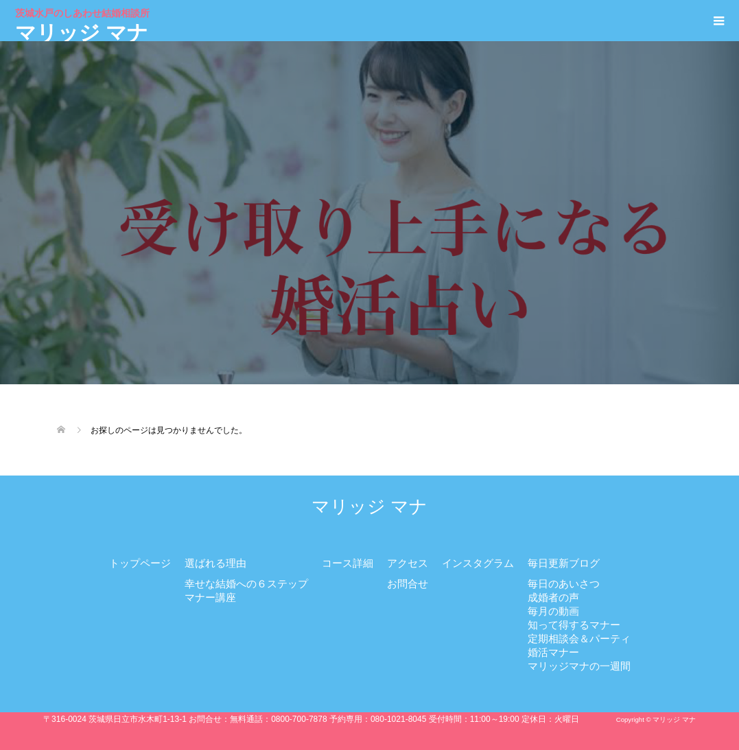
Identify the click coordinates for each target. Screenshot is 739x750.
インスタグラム (478, 563)
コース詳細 (347, 563)
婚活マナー (553, 652)
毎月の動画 (553, 611)
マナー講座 (210, 597)
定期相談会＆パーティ (579, 638)
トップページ (140, 563)
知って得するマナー (574, 625)
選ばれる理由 (215, 563)
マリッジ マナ (83, 24)
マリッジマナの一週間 (579, 666)
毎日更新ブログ (564, 563)
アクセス (407, 563)
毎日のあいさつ (564, 583)
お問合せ (407, 583)
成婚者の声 (553, 597)
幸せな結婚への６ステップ (246, 583)
